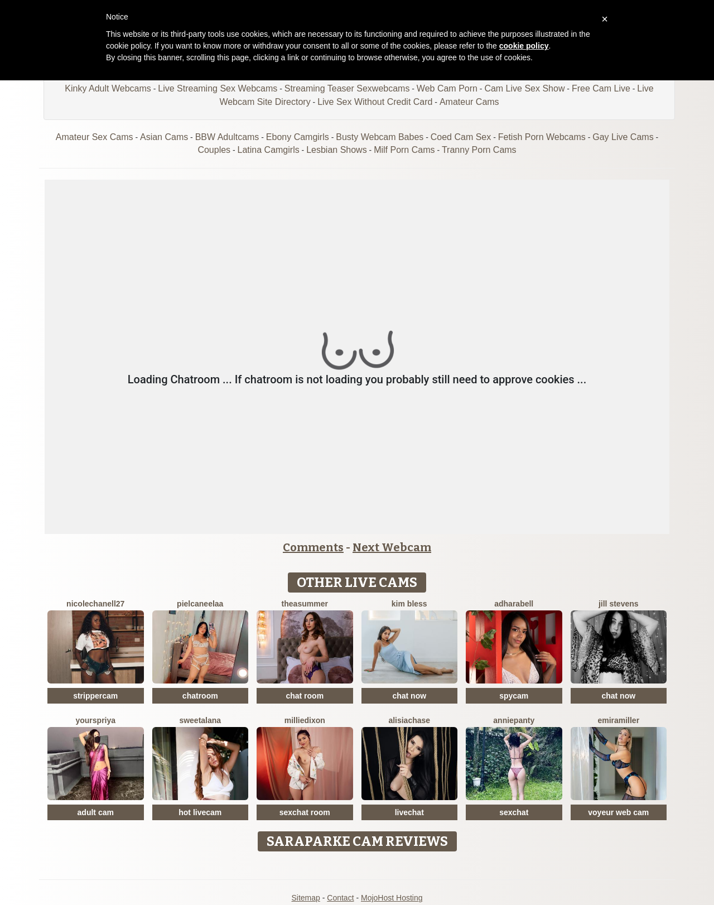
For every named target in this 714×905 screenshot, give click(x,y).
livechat (409, 812)
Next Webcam (392, 547)
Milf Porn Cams (404, 150)
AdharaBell (513, 603)
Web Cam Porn (447, 88)
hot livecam (199, 812)
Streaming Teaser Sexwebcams (347, 88)
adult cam (96, 812)
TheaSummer (305, 603)
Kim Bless (409, 603)
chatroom (200, 695)
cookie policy (524, 45)
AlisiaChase (409, 720)
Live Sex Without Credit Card (374, 102)
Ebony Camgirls (297, 137)
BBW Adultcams (227, 137)
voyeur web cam (618, 812)
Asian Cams (164, 137)
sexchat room (304, 812)
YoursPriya (95, 720)
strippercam (95, 695)
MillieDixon (304, 720)
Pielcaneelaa (200, 603)
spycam (513, 695)
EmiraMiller (618, 720)
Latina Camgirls (269, 150)
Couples (213, 150)
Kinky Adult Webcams (108, 88)
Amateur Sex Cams (94, 137)
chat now (409, 695)
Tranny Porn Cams (479, 150)
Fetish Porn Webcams (542, 137)
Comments (313, 547)
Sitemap (305, 897)
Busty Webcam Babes (379, 137)
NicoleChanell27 (95, 603)
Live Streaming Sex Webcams (217, 88)
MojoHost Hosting (392, 897)
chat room (305, 695)
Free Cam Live (601, 88)
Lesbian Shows (336, 150)
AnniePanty (513, 720)
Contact (340, 897)
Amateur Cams (469, 102)
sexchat (513, 812)
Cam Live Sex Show (524, 88)
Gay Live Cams (622, 137)
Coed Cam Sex (461, 137)
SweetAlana (200, 720)
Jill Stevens (619, 603)
